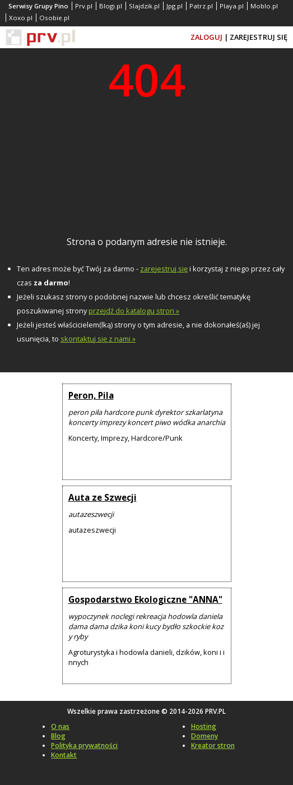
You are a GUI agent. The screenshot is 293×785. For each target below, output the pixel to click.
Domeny (204, 736)
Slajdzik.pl (144, 6)
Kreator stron (213, 745)
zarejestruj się (164, 269)
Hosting (203, 726)
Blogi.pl (110, 6)
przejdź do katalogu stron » (134, 311)
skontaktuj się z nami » (98, 339)
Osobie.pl (54, 17)
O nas (60, 726)
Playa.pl (232, 6)
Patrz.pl (201, 6)
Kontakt (64, 755)
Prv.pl (83, 6)
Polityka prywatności (84, 745)
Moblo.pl (264, 6)
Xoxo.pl (20, 17)
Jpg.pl (174, 6)
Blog (58, 736)
